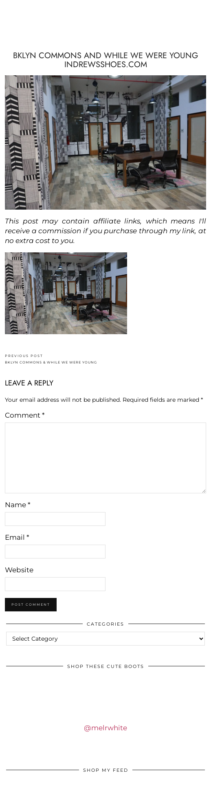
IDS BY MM (105, 34)
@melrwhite (105, 728)
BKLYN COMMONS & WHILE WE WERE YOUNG (51, 359)
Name (18, 505)
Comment (25, 415)
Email (17, 537)
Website (19, 570)
